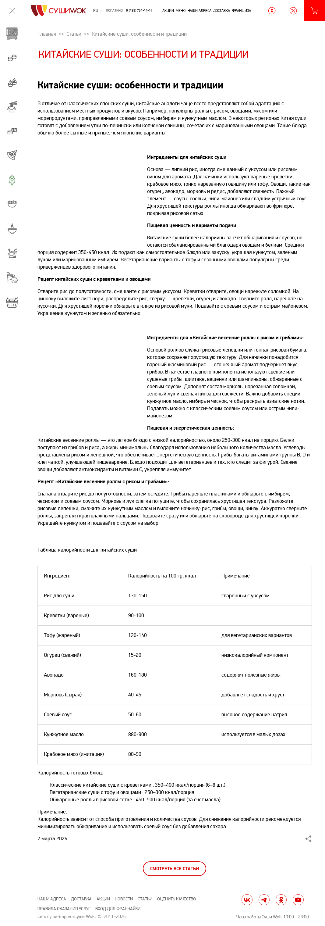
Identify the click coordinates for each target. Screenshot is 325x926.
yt (298, 899)
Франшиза (241, 11)
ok (281, 899)
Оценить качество (176, 899)
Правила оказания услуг (63, 908)
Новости (124, 899)
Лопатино (114, 11)
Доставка (221, 11)
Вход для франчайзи (117, 908)
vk (247, 899)
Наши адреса (199, 11)
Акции (168, 11)
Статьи (145, 899)
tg (264, 899)
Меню (180, 11)
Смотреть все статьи (174, 869)
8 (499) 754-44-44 (139, 11)
